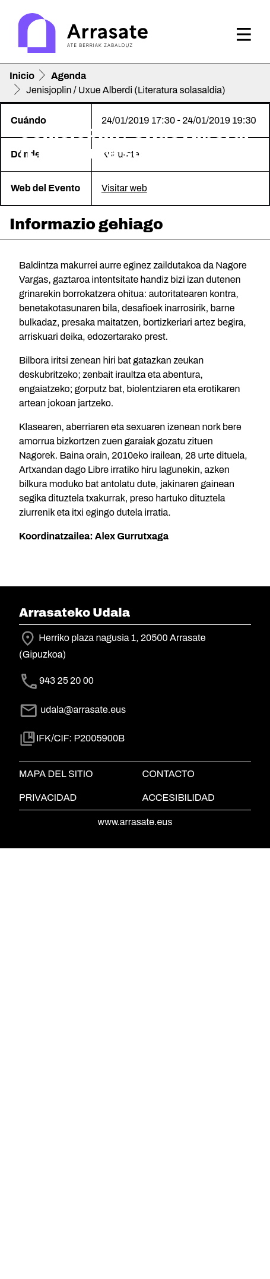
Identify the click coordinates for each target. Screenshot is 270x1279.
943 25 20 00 (66, 1111)
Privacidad (48, 1228)
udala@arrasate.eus (72, 1140)
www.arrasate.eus (135, 1253)
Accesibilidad (178, 1228)
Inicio (21, 76)
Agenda (68, 76)
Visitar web (124, 619)
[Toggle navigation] (244, 34)
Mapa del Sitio (56, 1204)
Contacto (168, 1204)
